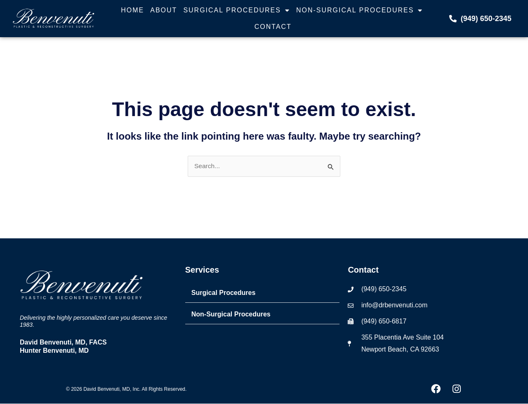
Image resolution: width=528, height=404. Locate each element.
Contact (273, 26)
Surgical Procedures (236, 10)
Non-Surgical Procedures (359, 10)
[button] (262, 293)
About (163, 10)
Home (132, 10)
